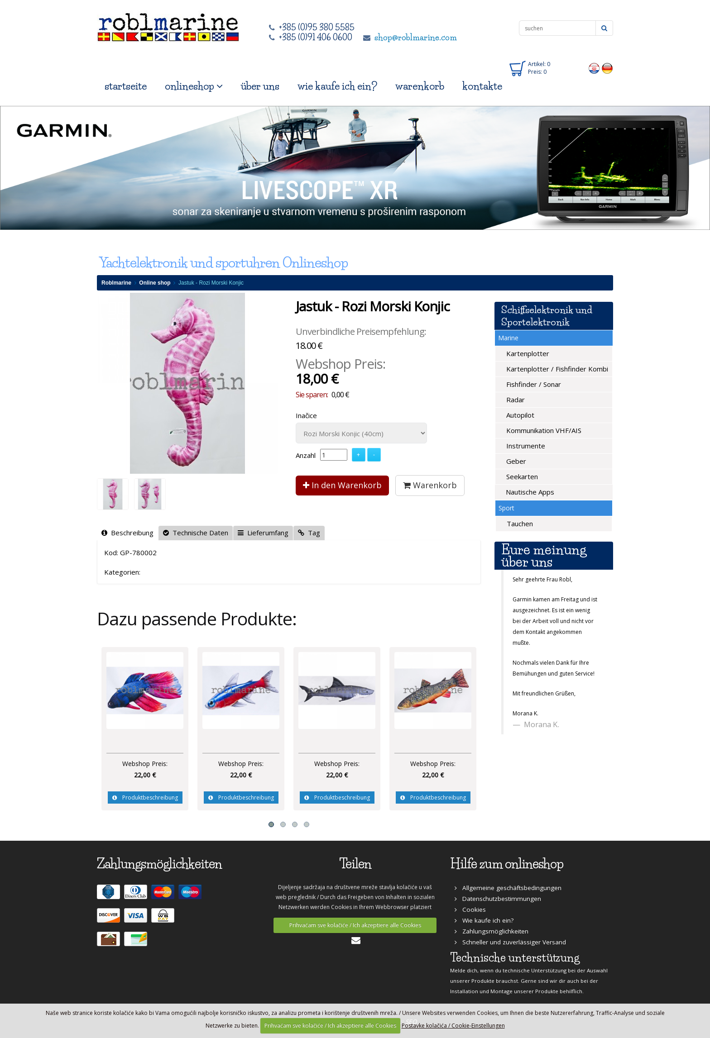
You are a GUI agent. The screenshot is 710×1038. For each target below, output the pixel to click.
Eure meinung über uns (543, 555)
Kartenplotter (526, 353)
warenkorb (419, 86)
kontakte (482, 86)
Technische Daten (195, 532)
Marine (508, 337)
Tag (309, 532)
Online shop (154, 283)
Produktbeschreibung (145, 797)
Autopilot (519, 414)
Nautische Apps (529, 491)
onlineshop (194, 86)
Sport (506, 508)
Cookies (470, 909)
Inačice (306, 415)
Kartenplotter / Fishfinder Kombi (556, 368)
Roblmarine (116, 283)
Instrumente (524, 445)
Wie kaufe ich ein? (484, 920)
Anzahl (306, 455)
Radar (514, 399)
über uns (260, 86)
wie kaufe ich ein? (337, 86)
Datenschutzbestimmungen (498, 899)
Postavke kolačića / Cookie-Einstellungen (453, 1025)
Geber (515, 461)
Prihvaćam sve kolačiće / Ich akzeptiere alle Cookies (355, 925)
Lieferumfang (263, 532)
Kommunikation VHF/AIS (542, 430)
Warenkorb (430, 485)
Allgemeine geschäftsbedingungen (508, 888)
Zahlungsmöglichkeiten (491, 931)
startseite (126, 86)
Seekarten (521, 476)
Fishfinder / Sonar (532, 384)
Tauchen (519, 523)
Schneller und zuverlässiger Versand (510, 942)
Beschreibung (127, 532)
